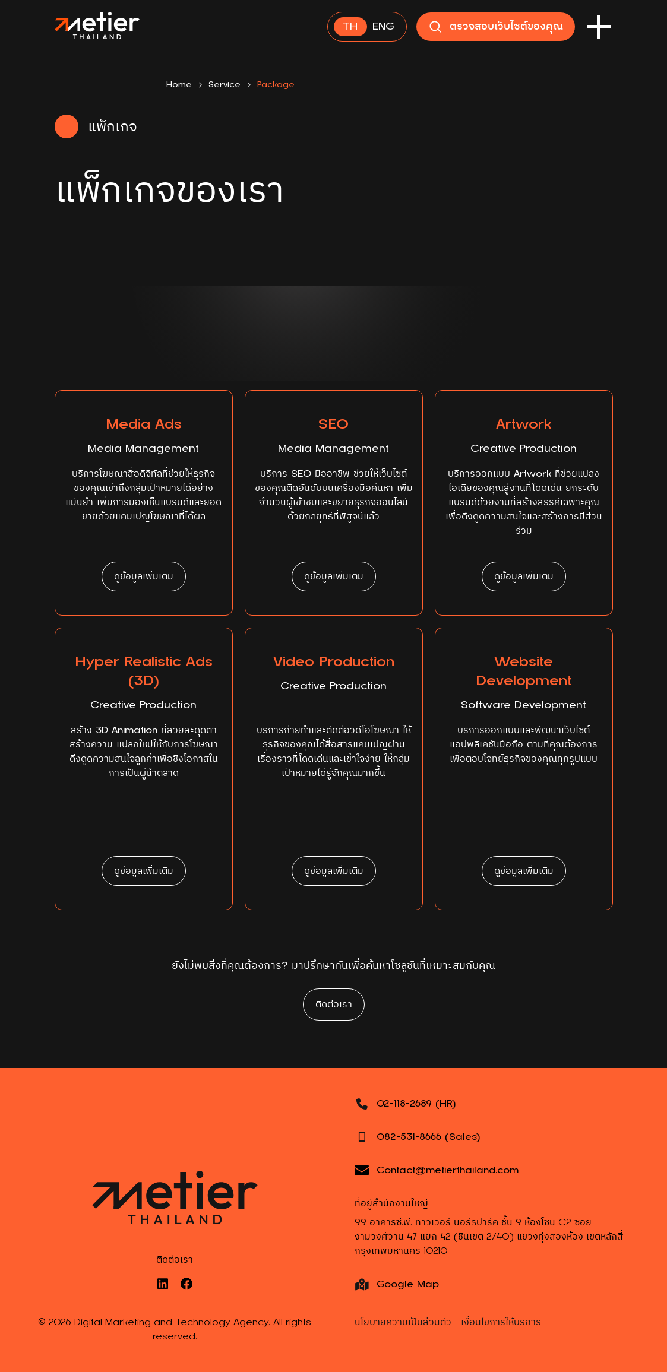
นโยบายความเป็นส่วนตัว (403, 1322)
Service (224, 85)
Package (276, 85)
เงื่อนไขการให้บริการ (501, 1322)
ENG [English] (383, 26)
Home (179, 85)
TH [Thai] (350, 26)
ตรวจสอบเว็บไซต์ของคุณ (495, 27)
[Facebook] (186, 1283)
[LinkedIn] (163, 1283)
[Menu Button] (598, 26)
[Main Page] (97, 26)
